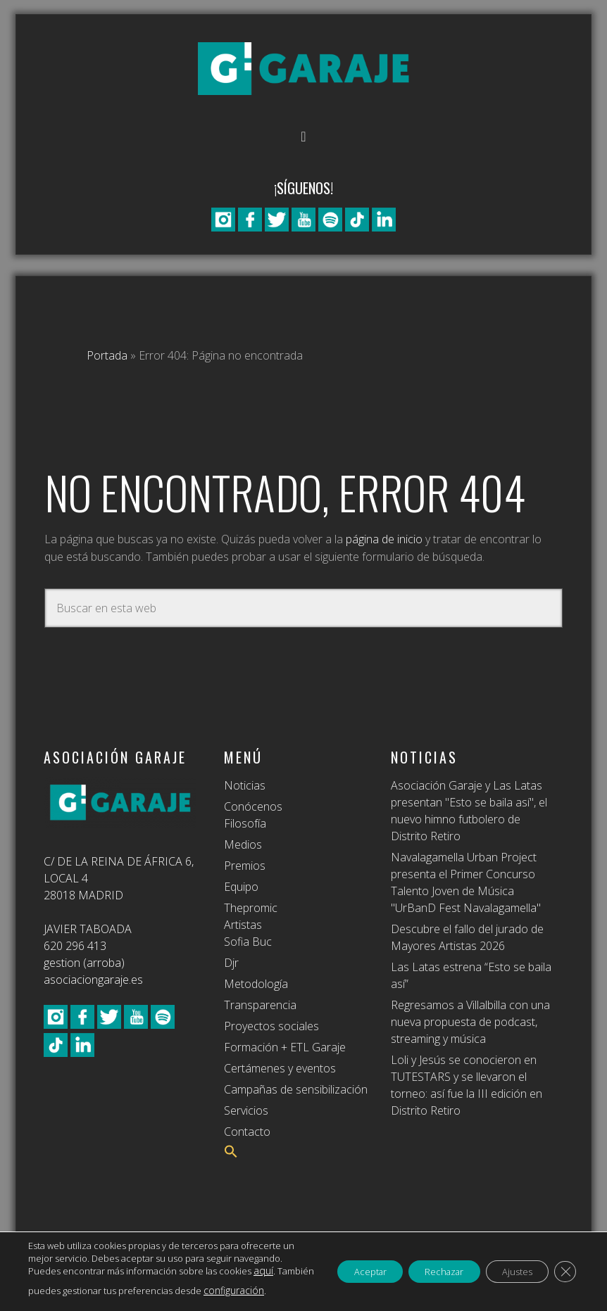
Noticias (244, 785)
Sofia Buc (248, 941)
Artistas (243, 924)
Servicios (246, 1110)
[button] (231, 1154)
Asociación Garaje (303, 68)
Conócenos (253, 806)
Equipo (241, 886)
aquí (112, 1271)
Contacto (247, 1131)
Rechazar (423, 1265)
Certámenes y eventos (280, 1068)
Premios (244, 865)
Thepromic (250, 908)
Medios (243, 844)
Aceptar (336, 1265)
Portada (107, 355)
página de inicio (384, 539)
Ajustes (508, 1265)
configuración (142, 1290)
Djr (231, 962)
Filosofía (245, 823)
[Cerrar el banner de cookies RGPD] (563, 1265)
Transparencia (260, 1005)
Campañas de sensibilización (296, 1089)
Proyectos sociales (271, 1026)
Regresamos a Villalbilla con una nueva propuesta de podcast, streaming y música (470, 1021)
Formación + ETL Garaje (285, 1047)
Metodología (256, 984)
